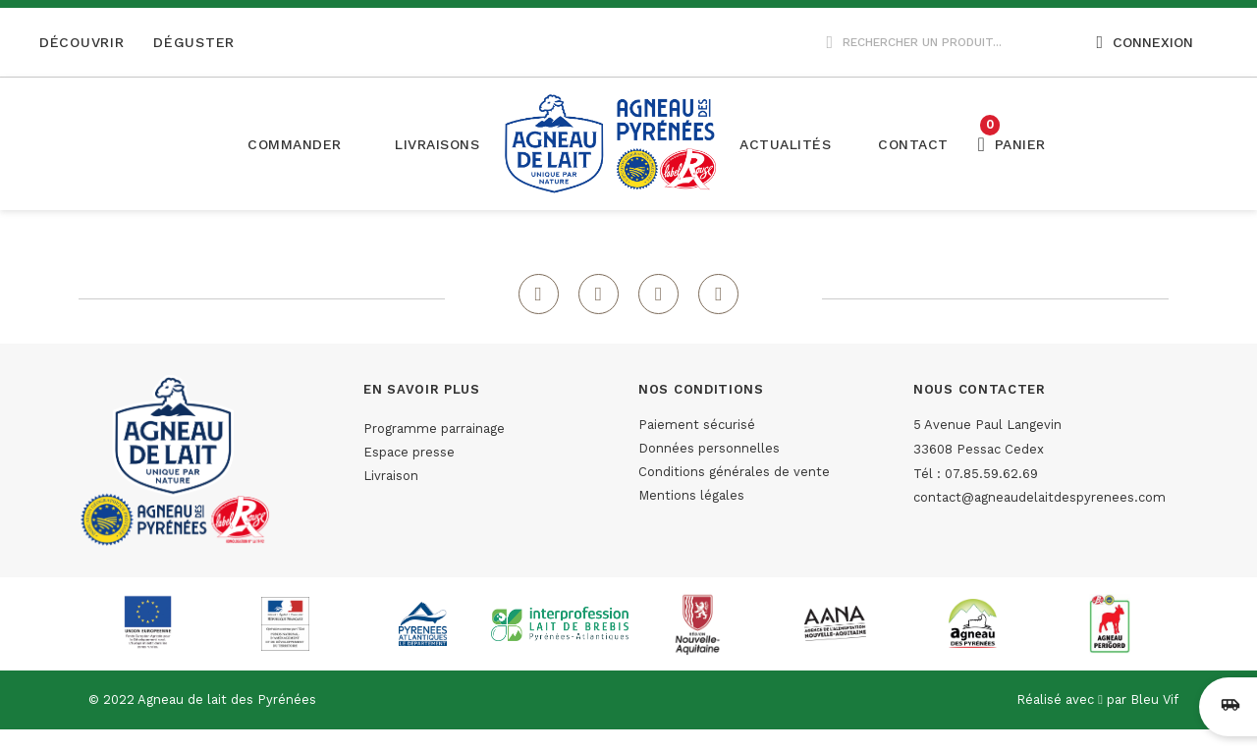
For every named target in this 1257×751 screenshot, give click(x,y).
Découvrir (81, 42)
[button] (437, 144)
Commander (294, 144)
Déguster (194, 42)
